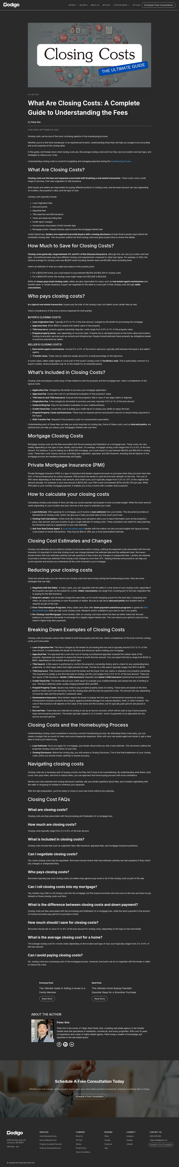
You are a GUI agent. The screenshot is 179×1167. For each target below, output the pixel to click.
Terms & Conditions (83, 1152)
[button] (72, 5)
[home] (11, 5)
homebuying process (121, 161)
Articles (106, 5)
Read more (47, 998)
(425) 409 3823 (155, 1136)
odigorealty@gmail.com (158, 1140)
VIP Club (136, 5)
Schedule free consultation (158, 5)
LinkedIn (129, 1144)
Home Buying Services (48, 1136)
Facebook (108, 1144)
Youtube (129, 1140)
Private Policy (81, 1148)
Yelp (106, 1148)
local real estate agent (73, 528)
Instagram (130, 1136)
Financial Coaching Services (50, 1148)
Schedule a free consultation (89, 1096)
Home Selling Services (48, 1140)
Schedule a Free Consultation (161, 1145)
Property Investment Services (51, 1144)
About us (95, 5)
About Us (79, 1136)
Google (107, 1140)
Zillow (106, 1136)
